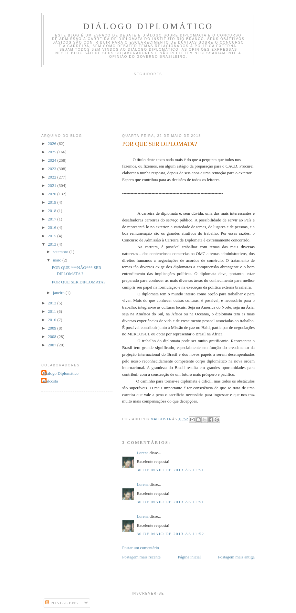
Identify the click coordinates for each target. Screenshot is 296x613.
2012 (52, 303)
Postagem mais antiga (236, 557)
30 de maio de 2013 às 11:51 (170, 469)
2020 (52, 193)
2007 (52, 344)
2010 (52, 319)
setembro (61, 251)
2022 (52, 177)
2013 (52, 244)
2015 (52, 235)
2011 (52, 311)
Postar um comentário (140, 547)
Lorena (143, 452)
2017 (52, 219)
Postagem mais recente (141, 557)
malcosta (50, 381)
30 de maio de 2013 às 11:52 (170, 533)
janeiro (59, 292)
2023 (52, 168)
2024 (52, 160)
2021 (52, 185)
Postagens (61, 602)
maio (57, 260)
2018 (52, 210)
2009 (52, 328)
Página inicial (189, 557)
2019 (52, 202)
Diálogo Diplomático (148, 26)
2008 (52, 336)
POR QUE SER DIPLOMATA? (78, 282)
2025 (52, 151)
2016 (52, 227)
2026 (52, 143)
